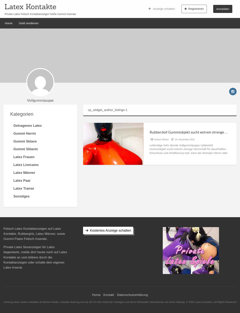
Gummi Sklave (161, 139)
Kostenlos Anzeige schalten (110, 230)
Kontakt (108, 295)
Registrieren (194, 9)
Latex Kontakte (30, 6)
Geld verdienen (29, 23)
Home (9, 23)
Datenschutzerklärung (132, 295)
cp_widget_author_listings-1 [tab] (108, 110)
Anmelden (222, 9)
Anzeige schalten (161, 9)
